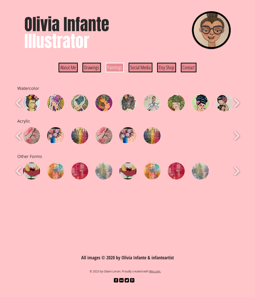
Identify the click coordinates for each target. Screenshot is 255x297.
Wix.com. (155, 271)
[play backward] (19, 103)
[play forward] (236, 103)
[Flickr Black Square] (121, 280)
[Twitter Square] (127, 280)
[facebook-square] (116, 280)
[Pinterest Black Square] (132, 280)
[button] (31, 102)
